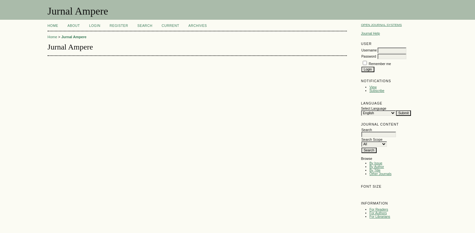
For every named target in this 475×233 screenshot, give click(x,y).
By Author (377, 167)
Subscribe (377, 91)
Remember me (380, 64)
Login (94, 26)
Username (369, 50)
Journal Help (370, 33)
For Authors (378, 213)
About (74, 26)
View (373, 87)
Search (145, 26)
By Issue (376, 163)
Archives (197, 26)
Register (119, 26)
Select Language (373, 108)
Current (170, 26)
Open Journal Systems (381, 25)
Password (368, 56)
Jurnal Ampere (73, 37)
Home (53, 26)
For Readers (379, 209)
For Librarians (380, 216)
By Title (375, 170)
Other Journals (381, 174)
